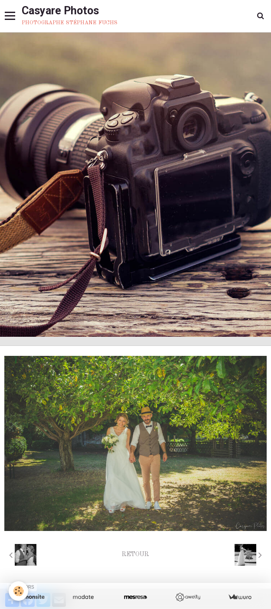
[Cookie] (18, 591)
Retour (135, 554)
